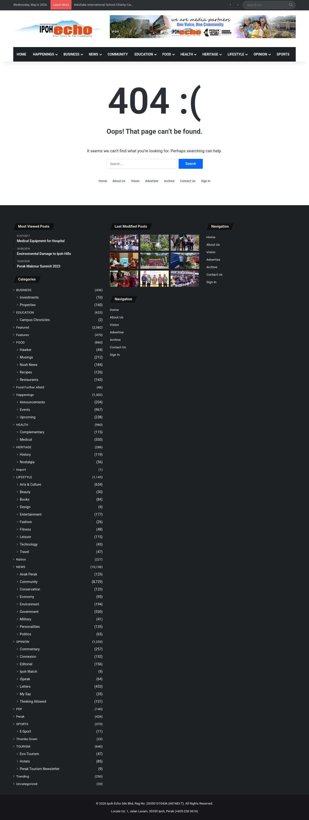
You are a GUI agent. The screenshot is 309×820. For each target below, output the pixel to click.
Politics (25, 634)
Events (25, 410)
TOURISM (23, 746)
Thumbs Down (26, 739)
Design (25, 507)
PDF (19, 709)
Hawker (25, 350)
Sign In (206, 181)
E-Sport (25, 731)
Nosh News (28, 365)
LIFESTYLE (236, 54)
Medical (26, 440)
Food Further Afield (30, 387)
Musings (26, 357)
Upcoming (27, 417)
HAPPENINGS (43, 54)
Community (28, 582)
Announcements (32, 402)
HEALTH (187, 54)
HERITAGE (210, 54)
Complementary (32, 432)
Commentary (30, 649)
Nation (21, 559)
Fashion (26, 522)
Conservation (30, 589)
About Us (118, 181)
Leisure (25, 537)
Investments (29, 297)
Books (24, 499)
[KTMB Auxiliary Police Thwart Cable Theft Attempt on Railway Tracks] (154, 243)
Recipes (26, 372)
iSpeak (25, 679)
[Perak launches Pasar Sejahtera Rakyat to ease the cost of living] (124, 279)
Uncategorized (26, 784)
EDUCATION (143, 54)
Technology (28, 544)
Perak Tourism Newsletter (39, 769)
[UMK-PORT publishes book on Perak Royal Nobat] (154, 279)
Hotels (25, 761)
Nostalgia (27, 462)
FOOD (166, 54)
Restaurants (29, 380)
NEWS (93, 54)
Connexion (28, 657)
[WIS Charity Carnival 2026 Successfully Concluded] (185, 279)
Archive (169, 181)
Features (22, 335)
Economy (27, 597)
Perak (20, 716)
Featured (22, 327)
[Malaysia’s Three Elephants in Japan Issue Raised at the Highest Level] (124, 261)
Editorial (26, 664)
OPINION (260, 54)
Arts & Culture (30, 484)
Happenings (25, 395)
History (25, 454)
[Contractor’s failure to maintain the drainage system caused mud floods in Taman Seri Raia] (185, 261)
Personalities (30, 627)
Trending (22, 776)
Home (21, 54)
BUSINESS (71, 54)
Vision (135, 181)
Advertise (152, 181)
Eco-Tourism (29, 754)
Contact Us (188, 181)
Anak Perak (28, 574)
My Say (25, 694)
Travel (24, 552)
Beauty (25, 492)
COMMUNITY (118, 54)
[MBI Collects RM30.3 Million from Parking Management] (185, 243)
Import (21, 469)
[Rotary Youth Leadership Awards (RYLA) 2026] (154, 261)
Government (29, 612)
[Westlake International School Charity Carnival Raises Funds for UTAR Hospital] (124, 243)
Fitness (25, 529)
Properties (28, 305)
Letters (25, 686)
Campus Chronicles (35, 320)
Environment (29, 604)
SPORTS (283, 54)
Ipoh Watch (28, 671)
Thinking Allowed (33, 701)
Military (25, 619)
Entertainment (31, 514)
